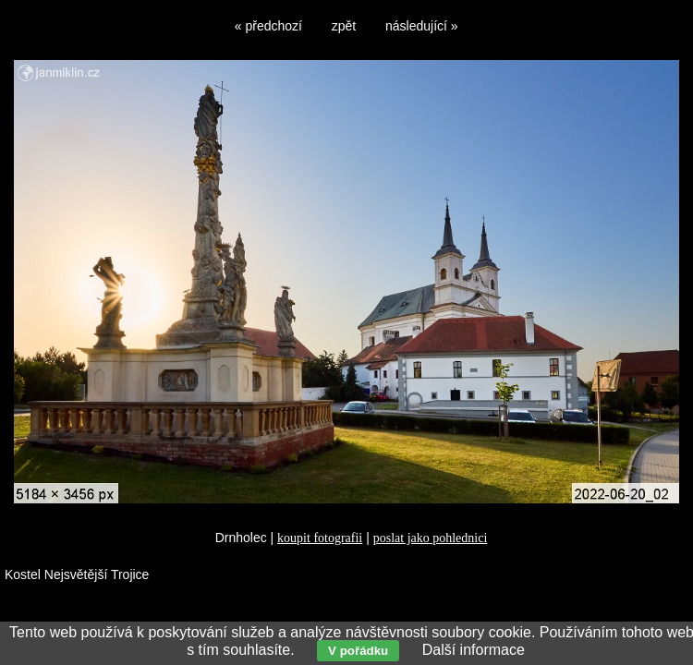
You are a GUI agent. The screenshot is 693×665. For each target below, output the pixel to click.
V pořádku (358, 651)
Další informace (473, 650)
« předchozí (268, 25)
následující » (421, 25)
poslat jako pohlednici (430, 538)
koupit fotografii (319, 538)
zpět (344, 25)
